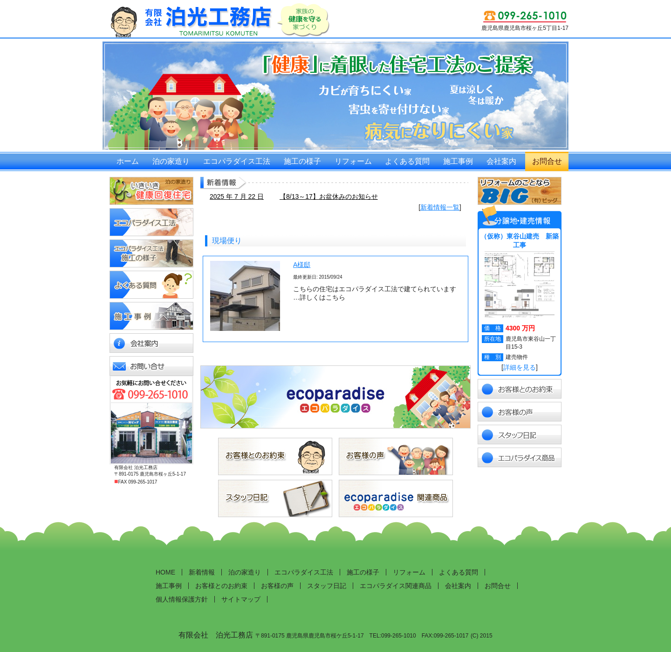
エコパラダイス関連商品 (395, 585)
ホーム (127, 161)
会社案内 (501, 161)
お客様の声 (277, 585)
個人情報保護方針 (182, 599)
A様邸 (301, 264)
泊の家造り (171, 161)
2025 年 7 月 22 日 (237, 196)
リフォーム (353, 161)
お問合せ (547, 161)
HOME (165, 572)
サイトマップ (240, 599)
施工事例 (458, 161)
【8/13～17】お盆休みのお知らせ (329, 196)
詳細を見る (519, 367)
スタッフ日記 (326, 585)
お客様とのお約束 (221, 585)
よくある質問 (407, 161)
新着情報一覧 (439, 207)
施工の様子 (302, 161)
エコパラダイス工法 (236, 161)
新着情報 (202, 572)
